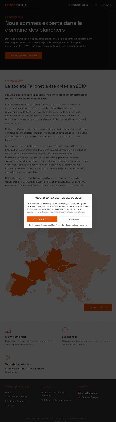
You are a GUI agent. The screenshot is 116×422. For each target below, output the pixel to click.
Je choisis (74, 219)
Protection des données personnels (71, 225)
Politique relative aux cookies (42, 225)
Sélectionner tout (42, 219)
